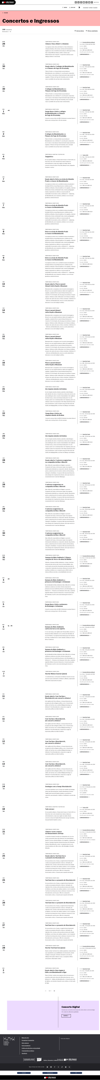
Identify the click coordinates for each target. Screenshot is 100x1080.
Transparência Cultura (28, 1051)
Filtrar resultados (92, 31)
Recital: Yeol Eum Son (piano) (55, 948)
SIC (76, 1072)
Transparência (50, 1072)
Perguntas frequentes (28, 1040)
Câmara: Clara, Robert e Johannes (57, 44)
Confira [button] (66, 1015)
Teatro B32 (85, 155)
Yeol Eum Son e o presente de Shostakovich (60, 880)
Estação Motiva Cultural (89, 42)
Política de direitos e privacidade (31, 1048)
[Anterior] (46, 991)
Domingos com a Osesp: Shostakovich (58, 786)
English (90, 7)
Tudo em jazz (49, 809)
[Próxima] (54, 991)
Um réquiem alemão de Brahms (56, 389)
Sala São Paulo (86, 65)
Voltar (5, 12)
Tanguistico (49, 157)
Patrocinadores (26, 1045)
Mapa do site (25, 1038)
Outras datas (79, 31)
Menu (64, 7)
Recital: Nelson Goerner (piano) (56, 674)
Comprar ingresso (85, 54)
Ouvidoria (24, 1053)
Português (85, 7)
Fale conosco (25, 1043)
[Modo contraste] (79, 8)
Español (95, 7)
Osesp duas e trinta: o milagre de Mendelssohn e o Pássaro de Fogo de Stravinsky (55, 113)
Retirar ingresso (85, 797)
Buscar (72, 7)
